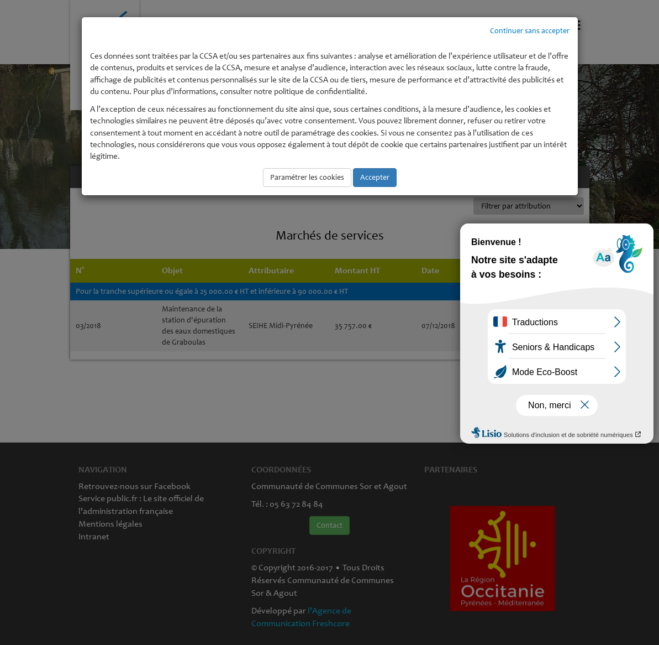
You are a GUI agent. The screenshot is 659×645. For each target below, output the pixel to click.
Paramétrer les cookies (307, 177)
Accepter (374, 177)
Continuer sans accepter (530, 30)
